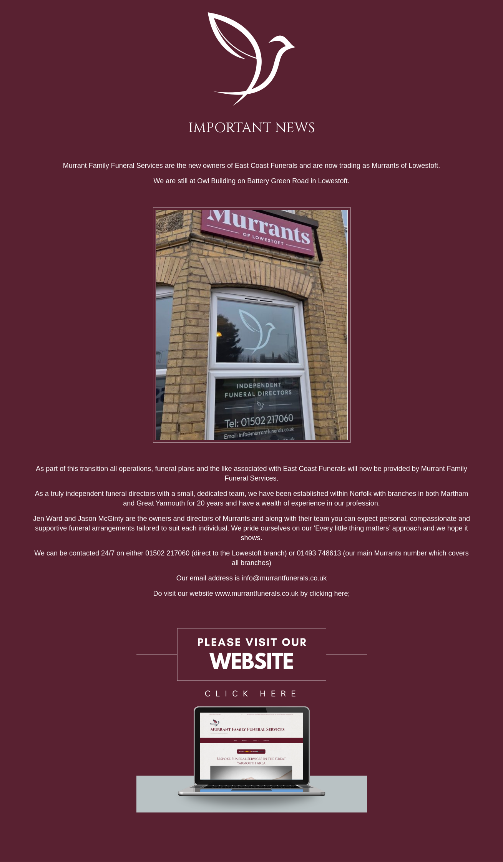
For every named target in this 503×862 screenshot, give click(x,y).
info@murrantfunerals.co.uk (284, 578)
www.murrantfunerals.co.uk (256, 593)
